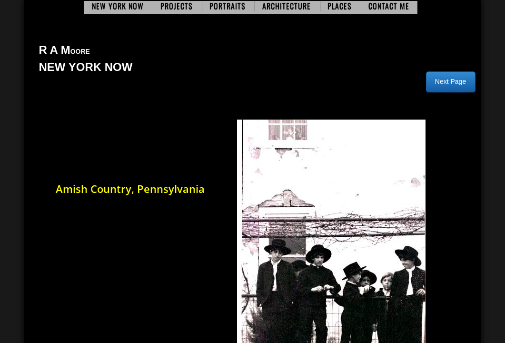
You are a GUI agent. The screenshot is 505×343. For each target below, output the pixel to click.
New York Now (118, 6)
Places (339, 6)
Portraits (227, 6)
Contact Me (388, 6)
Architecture (286, 6)
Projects (176, 6)
